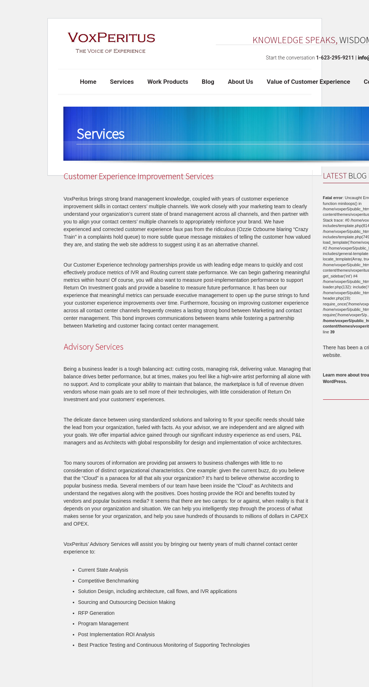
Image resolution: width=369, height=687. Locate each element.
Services (122, 81)
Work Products (167, 81)
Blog (208, 81)
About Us (240, 81)
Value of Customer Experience (308, 81)
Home (88, 81)
